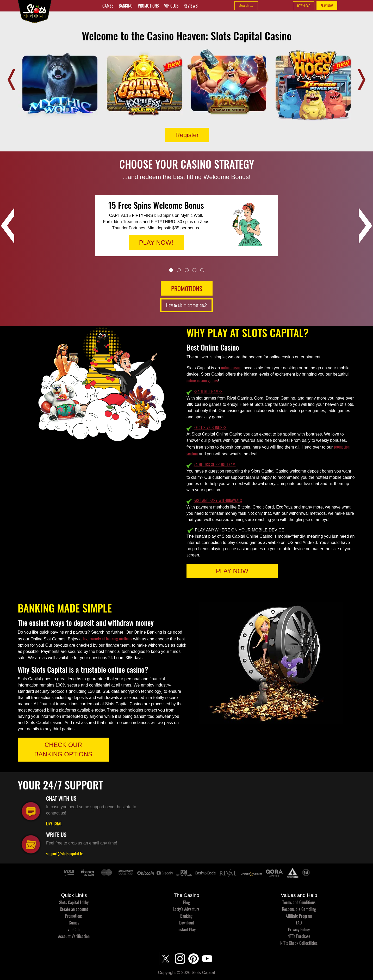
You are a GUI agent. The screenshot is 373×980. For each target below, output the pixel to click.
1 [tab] (171, 270)
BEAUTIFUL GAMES (208, 391)
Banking (126, 6)
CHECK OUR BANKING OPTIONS (63, 749)
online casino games (202, 380)
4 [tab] (194, 270)
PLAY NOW (327, 5)
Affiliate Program (299, 916)
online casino (231, 367)
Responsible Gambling (299, 909)
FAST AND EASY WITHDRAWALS (218, 500)
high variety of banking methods (107, 638)
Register (186, 134)
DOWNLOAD (303, 5)
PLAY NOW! (156, 242)
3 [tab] (187, 270)
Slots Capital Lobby (74, 902)
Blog (186, 902)
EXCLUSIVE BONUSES (210, 427)
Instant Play (186, 929)
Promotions (148, 6)
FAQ (299, 923)
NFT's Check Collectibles (299, 943)
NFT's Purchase (299, 936)
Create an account (74, 909)
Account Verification (74, 936)
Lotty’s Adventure (186, 909)
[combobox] (246, 5)
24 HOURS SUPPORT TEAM (214, 464)
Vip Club (171, 6)
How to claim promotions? (186, 305)
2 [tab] (179, 270)
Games (108, 6)
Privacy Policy (299, 929)
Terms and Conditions (298, 902)
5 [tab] (202, 270)
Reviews (191, 6)
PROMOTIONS (186, 288)
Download (186, 923)
